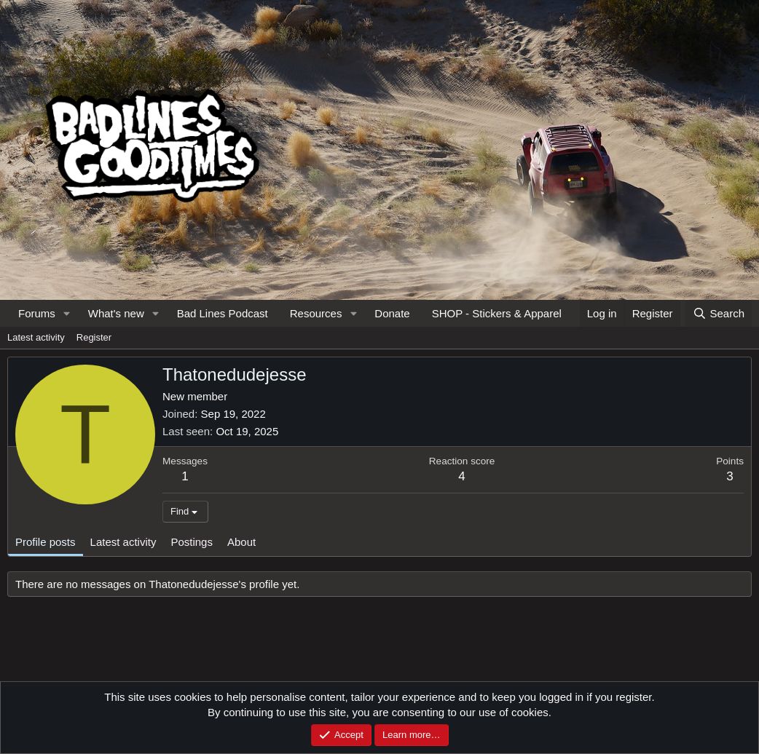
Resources (316, 313)
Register (93, 337)
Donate (391, 313)
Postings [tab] (191, 542)
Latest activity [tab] (123, 542)
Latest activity (36, 337)
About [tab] (241, 542)
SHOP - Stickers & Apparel (497, 313)
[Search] (718, 313)
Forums (36, 313)
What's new (116, 313)
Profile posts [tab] (45, 542)
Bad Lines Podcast (222, 313)
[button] (67, 313)
